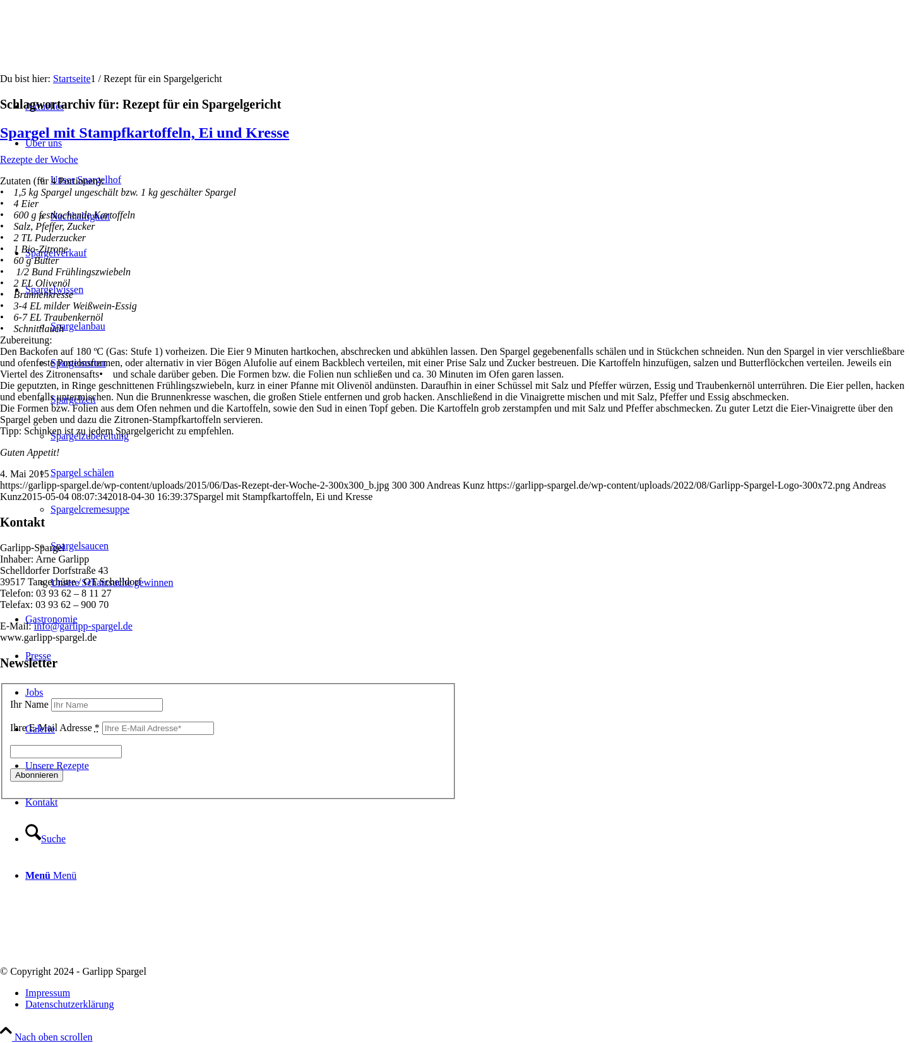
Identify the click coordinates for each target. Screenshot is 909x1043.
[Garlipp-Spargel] (94, 59)
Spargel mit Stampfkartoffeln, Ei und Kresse (144, 132)
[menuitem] (467, 993)
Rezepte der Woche (39, 159)
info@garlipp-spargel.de (83, 626)
